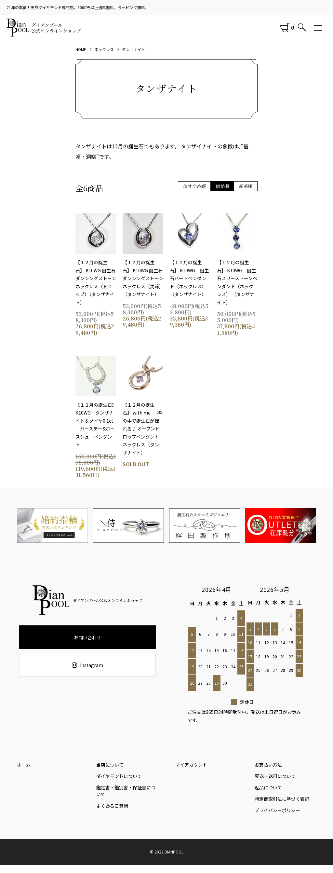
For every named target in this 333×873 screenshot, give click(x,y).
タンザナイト (133, 49)
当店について (110, 766)
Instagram (87, 665)
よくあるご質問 (112, 810)
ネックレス (104, 49)
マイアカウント (191, 766)
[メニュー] (318, 27)
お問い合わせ (87, 637)
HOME (80, 49)
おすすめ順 (194, 186)
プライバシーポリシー (277, 818)
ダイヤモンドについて (119, 779)
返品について (268, 792)
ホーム (24, 766)
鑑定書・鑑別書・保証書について (125, 794)
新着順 (246, 186)
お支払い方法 (268, 766)
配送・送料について (275, 779)
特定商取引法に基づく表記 (282, 805)
